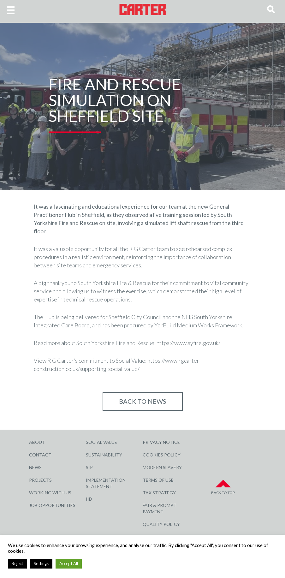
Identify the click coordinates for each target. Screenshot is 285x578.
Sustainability (104, 454)
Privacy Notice (161, 442)
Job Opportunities (52, 505)
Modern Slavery (162, 467)
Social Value (101, 442)
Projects (40, 480)
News (35, 467)
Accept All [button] (68, 563)
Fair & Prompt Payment (159, 508)
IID (89, 499)
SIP (89, 467)
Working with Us (50, 492)
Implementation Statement (106, 483)
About (37, 442)
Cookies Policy (162, 454)
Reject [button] (17, 563)
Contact (40, 454)
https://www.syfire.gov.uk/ (188, 342)
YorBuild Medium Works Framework (198, 325)
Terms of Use (158, 480)
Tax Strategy (159, 492)
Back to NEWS (142, 401)
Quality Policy (161, 524)
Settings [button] (41, 563)
